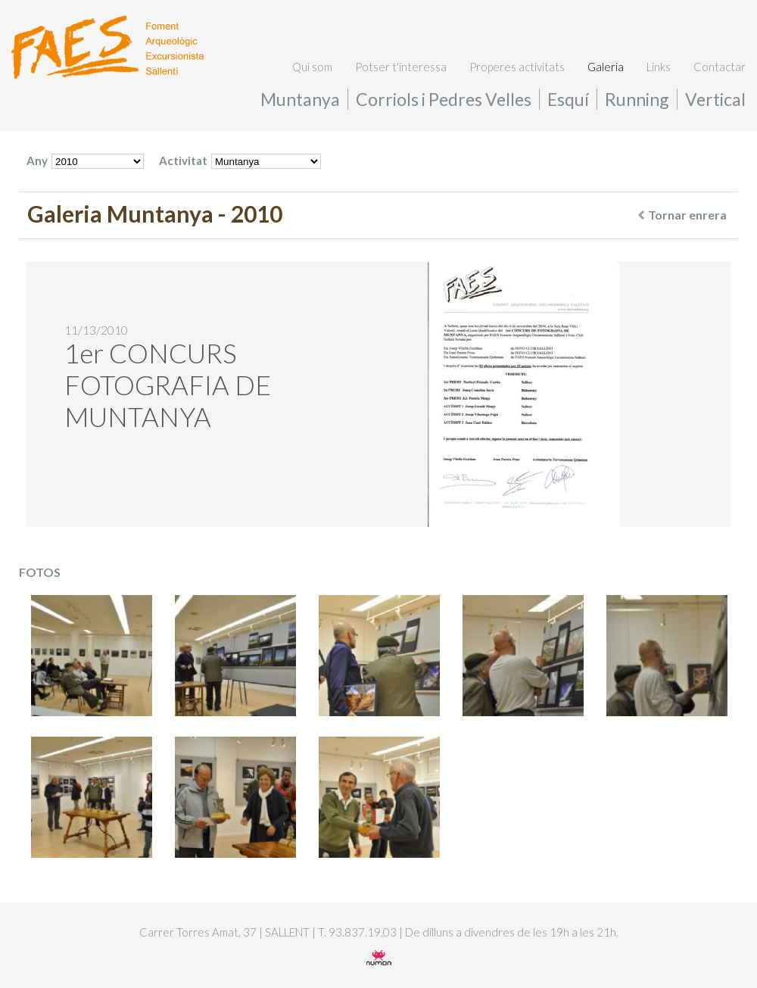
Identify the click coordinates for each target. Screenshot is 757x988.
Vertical (715, 99)
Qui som (312, 66)
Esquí (568, 99)
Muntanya (300, 99)
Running (637, 99)
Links (658, 66)
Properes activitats (517, 66)
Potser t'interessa (401, 66)
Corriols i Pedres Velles (443, 99)
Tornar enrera (682, 214)
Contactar (719, 66)
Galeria (605, 66)
